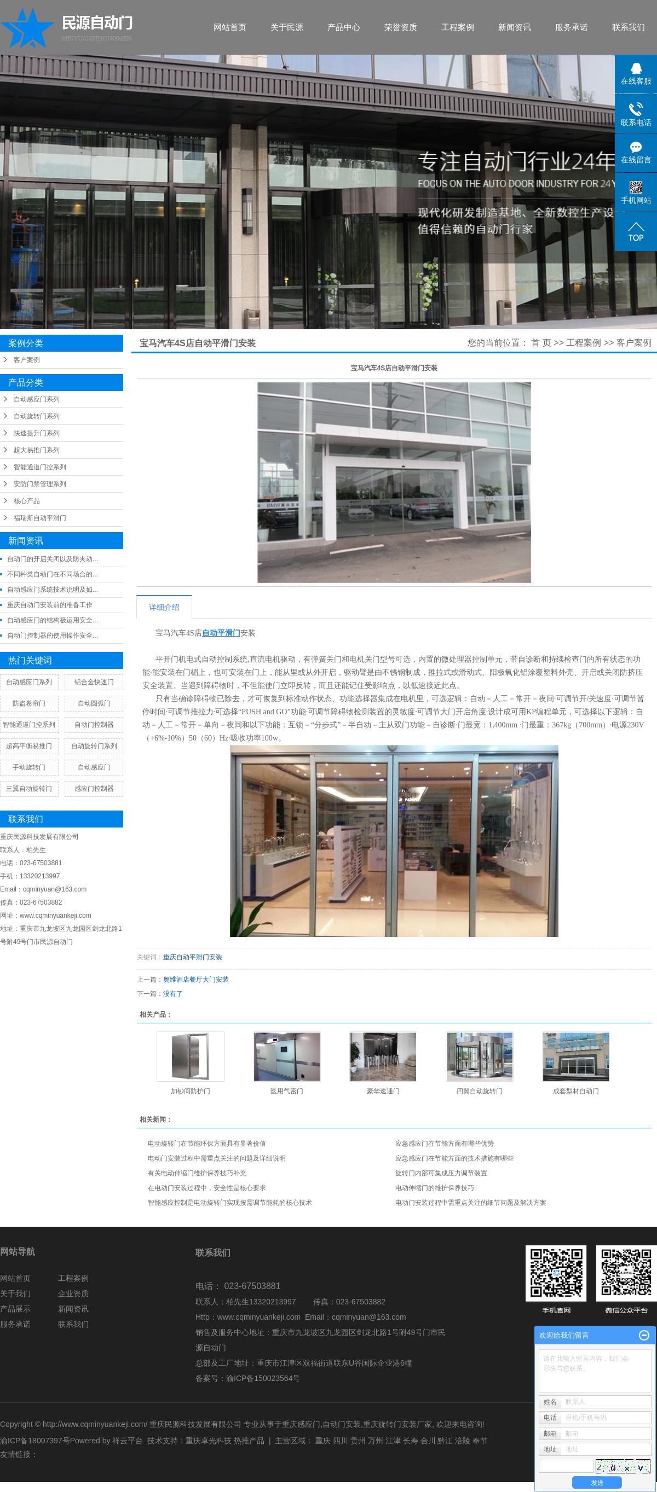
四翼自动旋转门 (480, 1091)
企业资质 (73, 1293)
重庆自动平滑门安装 (192, 957)
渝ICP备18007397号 (35, 1440)
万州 (375, 1440)
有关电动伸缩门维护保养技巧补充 (197, 1173)
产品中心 (343, 27)
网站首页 (230, 27)
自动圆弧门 (94, 703)
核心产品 (27, 501)
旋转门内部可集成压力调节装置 (441, 1173)
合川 (428, 1440)
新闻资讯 (514, 27)
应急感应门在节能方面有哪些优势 (444, 1143)
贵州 (358, 1440)
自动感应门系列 (37, 399)
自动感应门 (94, 767)
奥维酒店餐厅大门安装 (196, 979)
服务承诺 (571, 27)
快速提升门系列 (37, 433)
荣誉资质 (400, 27)
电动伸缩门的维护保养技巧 (434, 1188)
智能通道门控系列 (40, 467)
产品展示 (15, 1308)
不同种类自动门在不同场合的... (52, 574)
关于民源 (286, 27)
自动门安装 (341, 1424)
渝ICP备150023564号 (263, 1378)
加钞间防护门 (190, 1091)
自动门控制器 (94, 724)
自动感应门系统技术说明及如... (52, 589)
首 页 (541, 342)
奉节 (480, 1440)
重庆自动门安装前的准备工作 (50, 605)
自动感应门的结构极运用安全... (52, 620)
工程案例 (457, 27)
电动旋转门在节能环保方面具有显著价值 (207, 1143)
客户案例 (27, 360)
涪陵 (462, 1440)
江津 (393, 1440)
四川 (340, 1440)
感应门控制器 (94, 788)
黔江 (445, 1440)
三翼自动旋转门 (29, 788)
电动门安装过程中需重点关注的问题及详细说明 (217, 1158)
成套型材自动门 (576, 1091)
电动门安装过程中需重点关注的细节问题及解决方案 (470, 1203)
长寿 (410, 1440)
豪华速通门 (383, 1091)
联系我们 (628, 27)
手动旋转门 (29, 767)
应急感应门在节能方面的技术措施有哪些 (454, 1158)
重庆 (323, 1440)
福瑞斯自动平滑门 (40, 518)
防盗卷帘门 (29, 703)
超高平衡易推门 (29, 746)
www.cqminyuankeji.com (259, 1317)
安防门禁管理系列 (40, 484)
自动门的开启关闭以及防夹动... (52, 559)
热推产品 (249, 1440)
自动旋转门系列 (37, 416)
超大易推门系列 (37, 450)
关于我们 (15, 1293)
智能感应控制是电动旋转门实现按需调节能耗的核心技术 (230, 1203)
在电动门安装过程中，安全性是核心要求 (207, 1188)
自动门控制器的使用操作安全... (52, 635)
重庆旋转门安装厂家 (397, 1424)
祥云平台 (127, 1440)
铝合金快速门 (94, 682)
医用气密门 (286, 1091)
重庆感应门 (301, 1424)
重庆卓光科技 (209, 1440)
